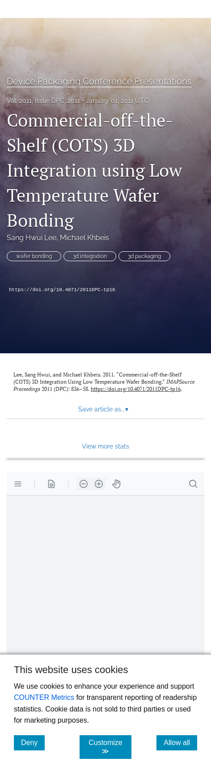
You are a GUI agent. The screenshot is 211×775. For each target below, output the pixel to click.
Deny (33, 742)
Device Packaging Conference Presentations (99, 81)
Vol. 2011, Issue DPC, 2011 (43, 100)
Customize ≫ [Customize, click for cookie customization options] (110, 747)
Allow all (180, 742)
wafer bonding (34, 256)
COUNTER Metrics (44, 697)
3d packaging (144, 256)
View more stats (105, 446)
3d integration (90, 256)
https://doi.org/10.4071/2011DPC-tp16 (62, 289)
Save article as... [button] (103, 409)
